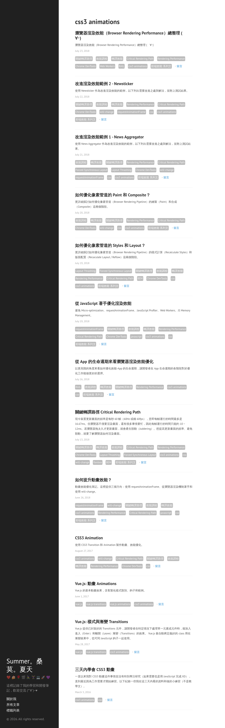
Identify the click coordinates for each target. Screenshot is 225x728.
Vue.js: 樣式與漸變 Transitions (101, 621)
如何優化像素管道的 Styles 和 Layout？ (110, 245)
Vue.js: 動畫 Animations (95, 583)
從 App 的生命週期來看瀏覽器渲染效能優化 (114, 361)
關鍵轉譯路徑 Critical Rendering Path (107, 412)
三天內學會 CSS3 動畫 (95, 669)
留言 (179, 66)
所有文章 (13, 705)
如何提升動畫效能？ (93, 479)
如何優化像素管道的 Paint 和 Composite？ (112, 195)
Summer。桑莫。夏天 (25, 665)
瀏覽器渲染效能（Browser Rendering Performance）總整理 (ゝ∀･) (130, 35)
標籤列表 (13, 710)
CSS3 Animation (89, 537)
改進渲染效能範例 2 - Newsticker (104, 83)
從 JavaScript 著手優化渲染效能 (103, 303)
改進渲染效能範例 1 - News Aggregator (109, 137)
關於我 (11, 699)
